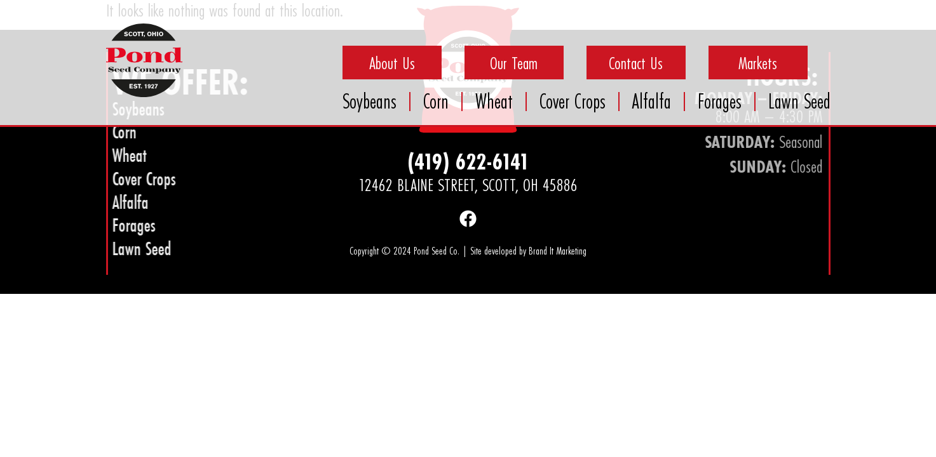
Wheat (494, 101)
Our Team (514, 63)
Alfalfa (651, 101)
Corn (436, 101)
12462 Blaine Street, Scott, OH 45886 (468, 185)
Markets (757, 63)
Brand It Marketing (558, 250)
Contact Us (636, 63)
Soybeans (370, 101)
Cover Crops (572, 101)
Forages (720, 101)
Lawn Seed (799, 101)
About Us (392, 63)
